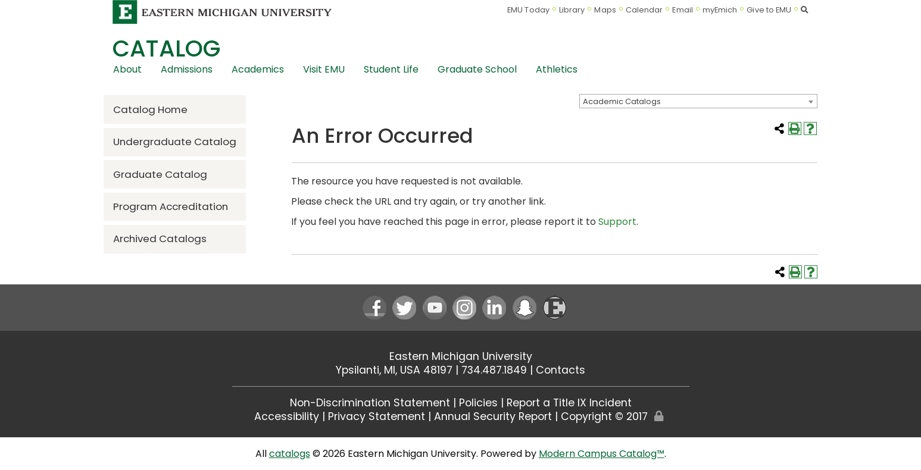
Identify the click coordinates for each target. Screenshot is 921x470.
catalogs (289, 453)
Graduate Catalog (160, 174)
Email (682, 10)
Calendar (644, 10)
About (127, 69)
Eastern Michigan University (460, 356)
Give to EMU (769, 10)
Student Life (391, 69)
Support (617, 221)
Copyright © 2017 (604, 416)
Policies (478, 403)
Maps (605, 10)
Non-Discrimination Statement (370, 403)
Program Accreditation (170, 206)
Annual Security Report (493, 416)
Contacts (560, 370)
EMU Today (528, 10)
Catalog (166, 48)
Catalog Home (150, 109)
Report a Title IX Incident (569, 403)
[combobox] (698, 101)
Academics (258, 69)
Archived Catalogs (160, 238)
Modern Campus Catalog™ (601, 453)
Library (572, 10)
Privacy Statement (376, 416)
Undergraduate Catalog (174, 141)
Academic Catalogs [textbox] (622, 101)
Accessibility (286, 416)
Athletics (556, 69)
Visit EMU (324, 69)
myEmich (720, 10)
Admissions (187, 69)
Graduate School (477, 69)
